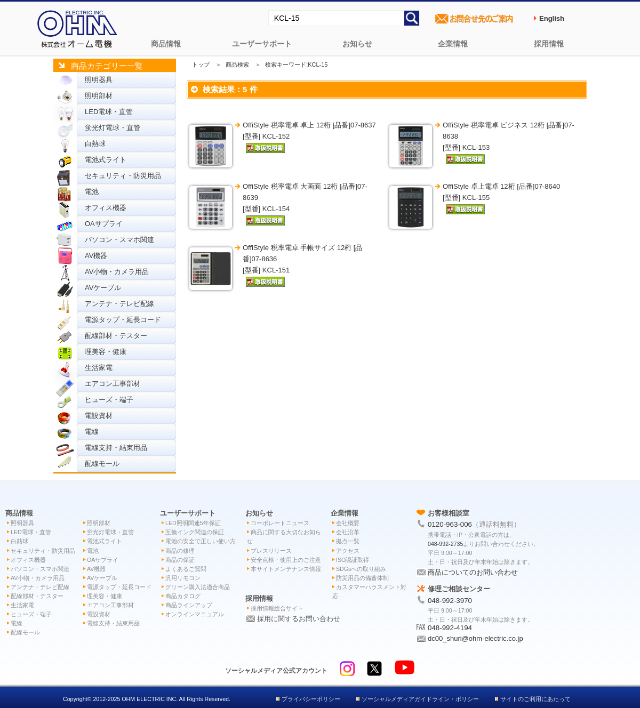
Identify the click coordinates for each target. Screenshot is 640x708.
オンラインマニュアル (194, 614)
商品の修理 (180, 551)
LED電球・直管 (109, 112)
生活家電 (99, 368)
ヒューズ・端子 (109, 400)
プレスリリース (271, 551)
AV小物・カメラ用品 (117, 272)
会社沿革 (347, 532)
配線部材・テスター (116, 336)
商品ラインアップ (188, 605)
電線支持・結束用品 (116, 448)
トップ (201, 64)
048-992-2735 (445, 544)
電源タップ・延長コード (123, 320)
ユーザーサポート (262, 43)
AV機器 (96, 256)
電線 (92, 432)
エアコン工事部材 (112, 384)
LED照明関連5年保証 (193, 523)
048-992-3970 (450, 601)
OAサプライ (104, 224)
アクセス (347, 551)
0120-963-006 (450, 524)
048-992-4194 (450, 628)
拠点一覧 (347, 541)
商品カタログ (183, 596)
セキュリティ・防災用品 (123, 176)
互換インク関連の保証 (194, 532)
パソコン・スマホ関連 (119, 240)
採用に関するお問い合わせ (298, 619)
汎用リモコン (183, 578)
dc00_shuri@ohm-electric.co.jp (475, 638)
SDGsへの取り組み (361, 569)
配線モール (102, 464)
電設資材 (99, 416)
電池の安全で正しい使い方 (200, 541)
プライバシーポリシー (311, 699)
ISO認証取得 (352, 560)
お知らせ (357, 43)
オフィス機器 (105, 208)
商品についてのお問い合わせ (473, 572)
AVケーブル (103, 288)
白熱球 (95, 144)
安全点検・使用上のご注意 (286, 560)
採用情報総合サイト (277, 608)
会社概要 (347, 523)
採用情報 (549, 43)
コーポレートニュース (280, 523)
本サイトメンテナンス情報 (286, 569)
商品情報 (166, 43)
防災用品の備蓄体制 (362, 578)
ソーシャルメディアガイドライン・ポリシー (420, 699)
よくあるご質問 (185, 569)
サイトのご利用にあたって (535, 699)
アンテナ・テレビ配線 (119, 304)
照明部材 (99, 96)
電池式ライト (105, 160)
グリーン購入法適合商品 (197, 587)
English (551, 18)
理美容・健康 (105, 352)
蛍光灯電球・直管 (112, 128)
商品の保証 (180, 560)
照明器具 (99, 80)
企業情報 (453, 43)
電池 (92, 192)
